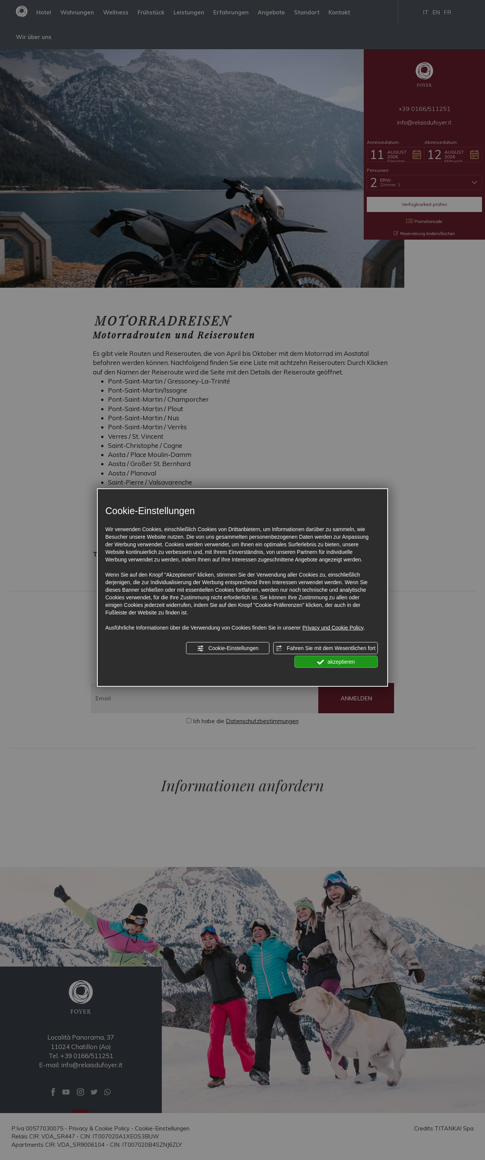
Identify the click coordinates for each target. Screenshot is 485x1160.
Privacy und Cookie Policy (333, 628)
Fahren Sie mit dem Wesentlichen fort (325, 648)
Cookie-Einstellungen (227, 648)
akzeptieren (336, 662)
